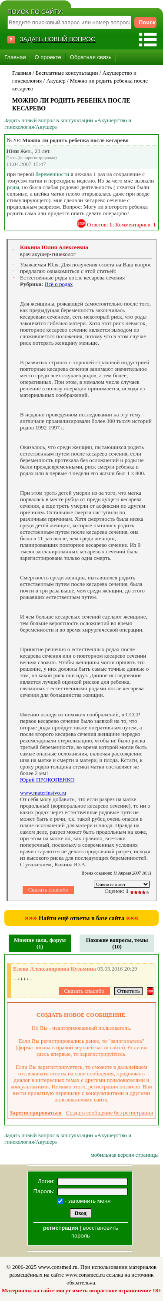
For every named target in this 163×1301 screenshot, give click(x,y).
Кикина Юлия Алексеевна (54, 247)
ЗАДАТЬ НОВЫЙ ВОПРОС (57, 39)
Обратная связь (91, 57)
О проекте (47, 57)
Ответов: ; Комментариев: (121, 224)
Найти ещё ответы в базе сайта (81, 918)
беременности (53, 174)
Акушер (55, 80)
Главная (15, 57)
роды (13, 187)
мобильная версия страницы (125, 1154)
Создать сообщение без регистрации (109, 1112)
